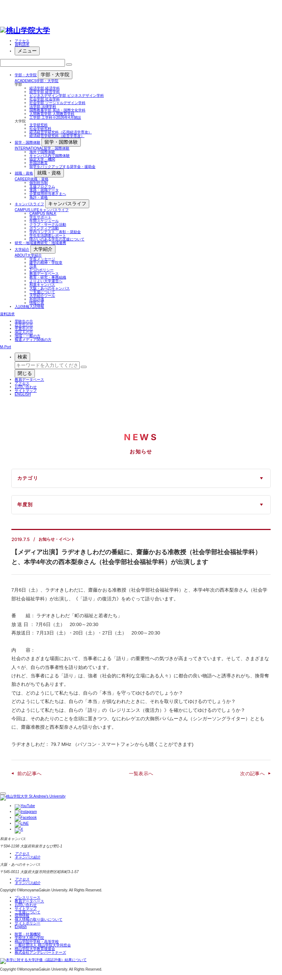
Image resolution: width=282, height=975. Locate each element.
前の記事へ (29, 773)
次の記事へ (252, 773)
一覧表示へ (141, 773)
